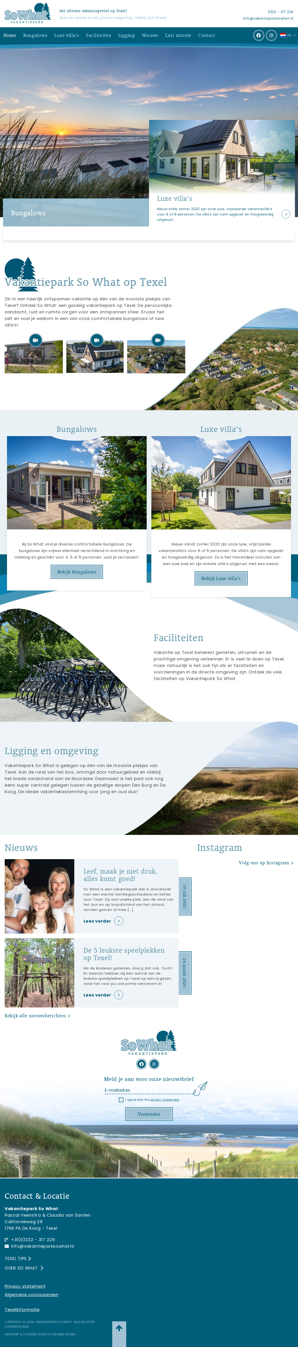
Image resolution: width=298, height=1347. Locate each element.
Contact (206, 35)
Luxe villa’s (66, 35)
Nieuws (150, 35)
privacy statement (164, 1100)
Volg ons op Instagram (264, 862)
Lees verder (97, 921)
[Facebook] (258, 35)
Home (9, 35)
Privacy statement (25, 1286)
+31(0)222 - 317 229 (33, 1240)
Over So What (22, 1268)
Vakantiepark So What (54, 1322)
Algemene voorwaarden (31, 1295)
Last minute (178, 35)
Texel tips (16, 1258)
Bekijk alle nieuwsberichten (35, 1015)
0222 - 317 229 (280, 12)
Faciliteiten (98, 35)
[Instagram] (271, 35)
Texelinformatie (22, 1309)
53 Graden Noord (61, 1334)
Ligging (126, 35)
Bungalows (35, 35)
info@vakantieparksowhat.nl (268, 18)
